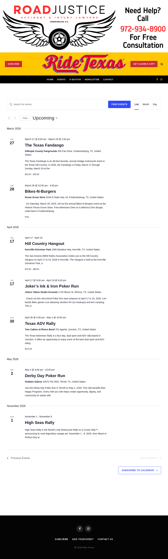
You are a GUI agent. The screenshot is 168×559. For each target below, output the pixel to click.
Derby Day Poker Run (45, 375)
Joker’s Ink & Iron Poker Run (52, 286)
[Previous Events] (9, 118)
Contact (108, 79)
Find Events (119, 104)
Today (25, 118)
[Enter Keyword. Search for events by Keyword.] (57, 104)
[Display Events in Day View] (155, 104)
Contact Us (105, 539)
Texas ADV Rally (40, 323)
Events (61, 79)
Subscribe (13, 64)
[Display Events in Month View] (146, 104)
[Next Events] (15, 118)
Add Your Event (83, 539)
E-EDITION (75, 79)
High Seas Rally (39, 422)
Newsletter (92, 79)
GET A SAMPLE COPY (144, 64)
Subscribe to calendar (138, 470)
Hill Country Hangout (44, 243)
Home (50, 79)
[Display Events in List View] (137, 104)
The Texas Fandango (44, 145)
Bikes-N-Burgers (40, 191)
